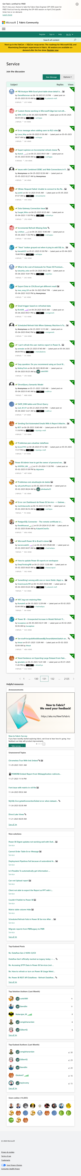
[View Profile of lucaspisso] (22, 623)
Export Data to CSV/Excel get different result (37, 286)
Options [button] (66, 77)
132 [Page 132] (52, 678)
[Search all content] (59, 40)
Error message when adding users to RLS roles (38, 130)
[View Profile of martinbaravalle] (24, 506)
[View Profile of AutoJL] (20, 153)
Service (12, 845)
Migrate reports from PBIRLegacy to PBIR (26, 929)
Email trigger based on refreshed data (34, 306)
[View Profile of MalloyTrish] (22, 368)
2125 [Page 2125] (66, 678)
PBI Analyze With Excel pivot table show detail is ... (40, 91)
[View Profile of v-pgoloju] (48, 274)
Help (60, 34)
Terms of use (6, 1156)
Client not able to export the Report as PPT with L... (31, 890)
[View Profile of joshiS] (20, 192)
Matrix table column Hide (20, 909)
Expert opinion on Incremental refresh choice (38, 150)
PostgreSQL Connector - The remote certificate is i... (40, 521)
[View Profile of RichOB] (21, 309)
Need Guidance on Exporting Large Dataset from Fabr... (42, 658)
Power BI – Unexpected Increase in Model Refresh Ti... (41, 619)
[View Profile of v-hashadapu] (50, 548)
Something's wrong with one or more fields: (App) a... (41, 580)
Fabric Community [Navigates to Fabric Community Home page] (29, 22)
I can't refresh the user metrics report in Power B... (40, 345)
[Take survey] (17, 746)
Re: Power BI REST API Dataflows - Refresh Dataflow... (32, 977)
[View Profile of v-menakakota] (39, 351)
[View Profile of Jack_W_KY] (22, 408)
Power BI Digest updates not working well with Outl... (32, 841)
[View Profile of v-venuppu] (48, 235)
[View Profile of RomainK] (21, 603)
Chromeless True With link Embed (23, 760)
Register (42, 34)
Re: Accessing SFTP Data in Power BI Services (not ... (31, 965)
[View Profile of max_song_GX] (23, 290)
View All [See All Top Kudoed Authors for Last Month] (13, 1088)
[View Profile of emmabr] (21, 348)
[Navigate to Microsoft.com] (9, 22)
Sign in (51, 34)
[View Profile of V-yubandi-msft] (51, 98)
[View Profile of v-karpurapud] (50, 567)
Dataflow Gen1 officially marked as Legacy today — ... (32, 959)
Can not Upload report (19, 880)
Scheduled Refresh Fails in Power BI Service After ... (31, 919)
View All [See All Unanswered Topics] (13, 824)
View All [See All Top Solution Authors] (13, 1035)
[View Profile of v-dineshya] (48, 215)
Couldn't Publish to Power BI (21, 900)
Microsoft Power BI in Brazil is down (33, 541)
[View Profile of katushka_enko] (23, 270)
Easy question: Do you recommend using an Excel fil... (41, 364)
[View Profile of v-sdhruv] (48, 391)
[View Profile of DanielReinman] (24, 95)
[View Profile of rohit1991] (44, 371)
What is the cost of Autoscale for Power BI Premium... (41, 267)
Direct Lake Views (16, 814)
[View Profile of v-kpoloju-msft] (40, 430)
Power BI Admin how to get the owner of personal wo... (39, 462)
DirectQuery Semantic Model (30, 384)
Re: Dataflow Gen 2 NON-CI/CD (22, 953)
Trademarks (5, 1160)
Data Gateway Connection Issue (32, 208)
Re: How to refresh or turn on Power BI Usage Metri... (32, 971)
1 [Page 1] (23, 678)
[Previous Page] (19, 679)
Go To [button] (68, 34)
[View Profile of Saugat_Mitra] (23, 212)
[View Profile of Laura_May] (22, 134)
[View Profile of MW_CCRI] (22, 115)
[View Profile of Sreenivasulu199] (24, 584)
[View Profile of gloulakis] (21, 662)
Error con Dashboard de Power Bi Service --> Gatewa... (42, 502)
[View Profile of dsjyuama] (40, 469)
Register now (52, 50)
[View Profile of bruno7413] (22, 447)
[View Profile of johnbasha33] (46, 489)
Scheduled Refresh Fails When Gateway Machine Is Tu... (42, 325)
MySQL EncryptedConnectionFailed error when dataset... (33, 801)
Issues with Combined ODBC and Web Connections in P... (42, 169)
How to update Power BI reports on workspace (38, 560)
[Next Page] (73, 679)
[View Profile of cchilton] (21, 232)
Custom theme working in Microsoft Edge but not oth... (42, 111)
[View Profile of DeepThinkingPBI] (24, 564)
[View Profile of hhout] (20, 642)
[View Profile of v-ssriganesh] (49, 313)
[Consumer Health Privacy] (40, 1168)
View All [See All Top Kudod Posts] (13, 982)
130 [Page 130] (36, 678)
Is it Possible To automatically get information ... (29, 871)
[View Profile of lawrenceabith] (23, 545)
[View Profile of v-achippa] (38, 118)
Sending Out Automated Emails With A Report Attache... (42, 423)
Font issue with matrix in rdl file (23, 787)
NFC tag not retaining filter (29, 599)
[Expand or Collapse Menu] (3, 29)
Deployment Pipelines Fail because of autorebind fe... (32, 861)
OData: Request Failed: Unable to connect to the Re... (41, 189)
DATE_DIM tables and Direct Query (33, 404)
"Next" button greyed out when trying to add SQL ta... (42, 247)
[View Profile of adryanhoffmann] (24, 486)
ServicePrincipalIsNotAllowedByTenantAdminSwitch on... (43, 638)
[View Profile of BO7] (19, 427)
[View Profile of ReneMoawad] (23, 525)
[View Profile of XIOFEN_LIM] (23, 466)
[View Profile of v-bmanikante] (39, 196)
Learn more (7, 15)
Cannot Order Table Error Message (24, 851)
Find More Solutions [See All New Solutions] (13, 937)
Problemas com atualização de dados (34, 482)
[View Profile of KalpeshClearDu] (42, 528)
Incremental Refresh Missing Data (33, 228)
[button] (51, 77)
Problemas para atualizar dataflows (33, 443)
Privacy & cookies (7, 1152)
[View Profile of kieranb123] (22, 251)
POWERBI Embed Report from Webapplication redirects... (36, 774)
